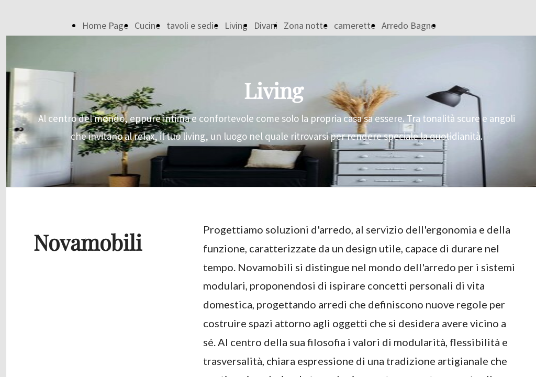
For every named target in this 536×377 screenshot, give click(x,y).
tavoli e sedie (192, 25)
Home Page (105, 25)
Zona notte (306, 25)
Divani (265, 25)
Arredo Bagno (409, 25)
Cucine (147, 25)
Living (236, 25)
